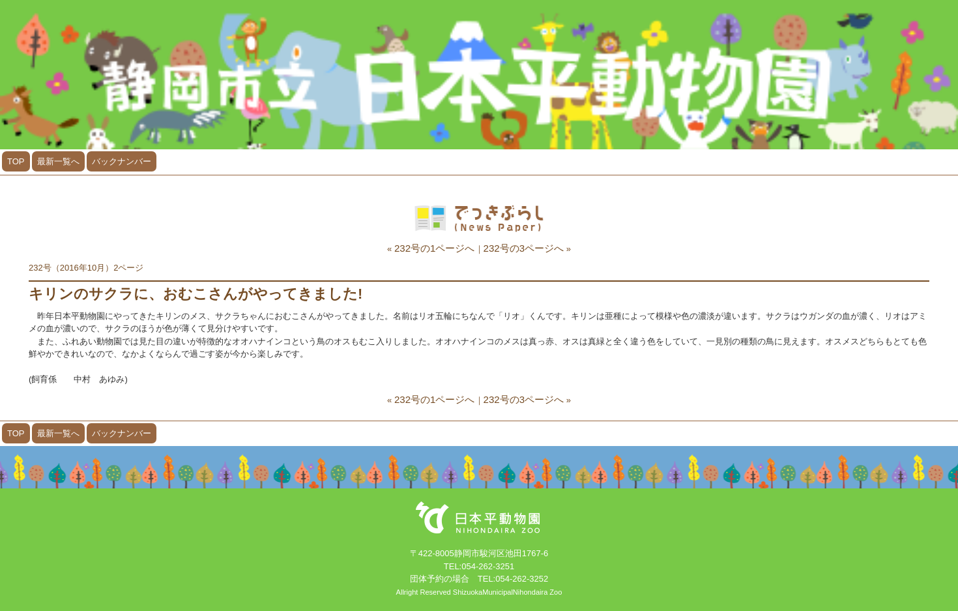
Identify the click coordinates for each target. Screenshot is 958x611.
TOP (16, 161)
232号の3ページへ (524, 248)
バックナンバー (121, 161)
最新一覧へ (58, 161)
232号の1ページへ (434, 248)
